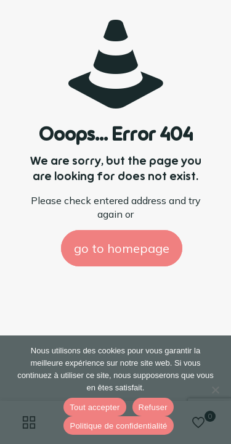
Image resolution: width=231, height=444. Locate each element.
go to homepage (121, 248)
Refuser (153, 407)
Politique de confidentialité (118, 425)
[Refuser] (215, 390)
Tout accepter (95, 407)
